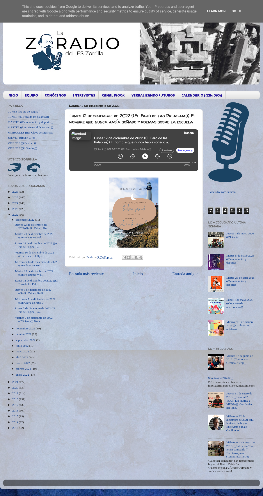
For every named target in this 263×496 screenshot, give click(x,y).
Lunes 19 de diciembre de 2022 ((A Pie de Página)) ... (36, 245)
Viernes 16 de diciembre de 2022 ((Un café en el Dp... (34, 254)
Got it (237, 11)
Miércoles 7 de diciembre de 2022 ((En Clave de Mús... (35, 300)
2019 (15, 393)
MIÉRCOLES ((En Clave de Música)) (30, 132)
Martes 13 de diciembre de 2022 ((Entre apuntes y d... (34, 272)
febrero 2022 (24, 368)
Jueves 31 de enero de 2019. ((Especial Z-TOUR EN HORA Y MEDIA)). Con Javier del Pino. (239, 400)
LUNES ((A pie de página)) (24, 111)
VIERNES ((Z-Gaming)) (22, 148)
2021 (15, 381)
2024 (15, 203)
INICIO (12, 95)
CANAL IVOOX (113, 95)
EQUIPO (31, 95)
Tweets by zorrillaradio (222, 191)
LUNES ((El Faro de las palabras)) (28, 116)
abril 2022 (22, 357)
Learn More (217, 11)
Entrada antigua (185, 273)
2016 (15, 410)
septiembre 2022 (26, 340)
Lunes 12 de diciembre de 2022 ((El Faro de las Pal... (36, 282)
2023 (15, 209)
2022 (15, 214)
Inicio (138, 273)
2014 (15, 422)
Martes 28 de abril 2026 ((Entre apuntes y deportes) (240, 281)
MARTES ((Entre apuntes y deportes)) (30, 122)
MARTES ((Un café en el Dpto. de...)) (30, 127)
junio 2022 (22, 345)
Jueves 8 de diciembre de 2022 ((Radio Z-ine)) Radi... (33, 291)
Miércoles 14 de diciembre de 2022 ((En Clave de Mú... (36, 263)
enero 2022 (23, 374)
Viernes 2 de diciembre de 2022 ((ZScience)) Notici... (34, 319)
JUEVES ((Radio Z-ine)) (22, 137)
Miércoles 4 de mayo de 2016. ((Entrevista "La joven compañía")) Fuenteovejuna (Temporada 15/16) (240, 449)
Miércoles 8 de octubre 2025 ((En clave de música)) (239, 325)
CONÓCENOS (55, 95)
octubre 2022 (24, 334)
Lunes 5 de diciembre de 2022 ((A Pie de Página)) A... (35, 310)
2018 (15, 399)
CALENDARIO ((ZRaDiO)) (201, 95)
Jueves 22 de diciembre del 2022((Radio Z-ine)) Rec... (32, 226)
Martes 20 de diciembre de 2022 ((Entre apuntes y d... (34, 235)
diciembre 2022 (25, 219)
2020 (15, 387)
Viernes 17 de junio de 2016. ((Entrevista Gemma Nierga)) (239, 359)
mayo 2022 (23, 351)
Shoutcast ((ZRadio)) (220, 378)
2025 (15, 197)
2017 (15, 404)
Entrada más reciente (86, 273)
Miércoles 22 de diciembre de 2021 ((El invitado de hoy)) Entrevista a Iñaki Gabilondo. (240, 423)
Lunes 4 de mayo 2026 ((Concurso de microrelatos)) (239, 303)
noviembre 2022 (26, 328)
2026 (15, 191)
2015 (15, 416)
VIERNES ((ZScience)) (22, 143)
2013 (15, 427)
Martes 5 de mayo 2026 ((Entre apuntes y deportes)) (240, 259)
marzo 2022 (23, 363)
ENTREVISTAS (84, 95)
